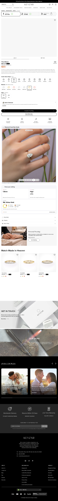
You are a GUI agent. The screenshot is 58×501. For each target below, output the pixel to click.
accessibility (24, 481)
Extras (4, 63)
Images (43, 54)
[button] (9, 8)
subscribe (44, 425)
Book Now (5, 315)
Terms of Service (40, 427)
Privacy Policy (33, 427)
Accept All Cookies (13, 492)
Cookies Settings (13, 496)
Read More (33, 344)
